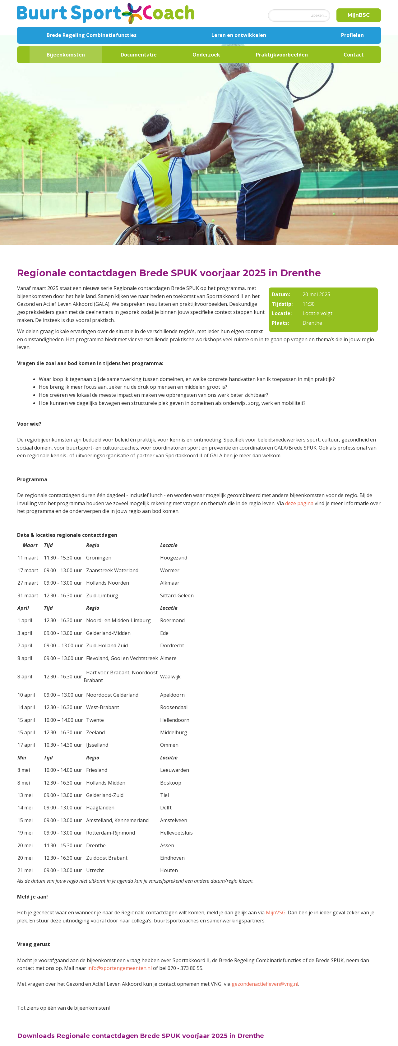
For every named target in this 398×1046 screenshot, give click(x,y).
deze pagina (299, 503)
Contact (354, 54)
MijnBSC (359, 15)
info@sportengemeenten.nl (119, 968)
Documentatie (139, 54)
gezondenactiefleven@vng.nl (265, 983)
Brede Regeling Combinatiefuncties (92, 35)
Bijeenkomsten (66, 54)
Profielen (352, 35)
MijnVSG (275, 912)
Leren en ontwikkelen (238, 35)
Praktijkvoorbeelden (282, 54)
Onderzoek (206, 54)
